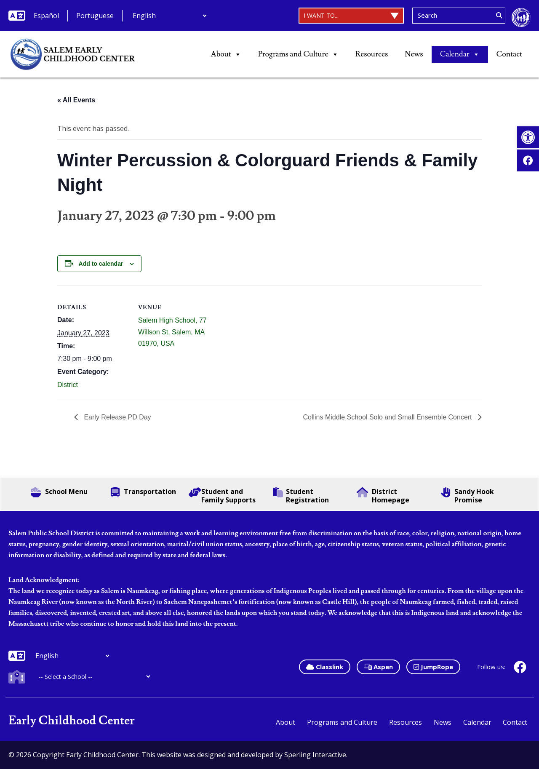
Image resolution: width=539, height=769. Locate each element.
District (67, 384)
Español (46, 15)
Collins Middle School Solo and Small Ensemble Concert (388, 417)
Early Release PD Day (116, 417)
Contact (509, 54)
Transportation (143, 492)
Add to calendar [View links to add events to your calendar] (101, 263)
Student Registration (301, 495)
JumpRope (433, 666)
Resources (371, 54)
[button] (528, 137)
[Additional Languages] (169, 16)
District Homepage (383, 495)
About (226, 54)
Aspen (378, 666)
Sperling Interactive (315, 754)
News (414, 54)
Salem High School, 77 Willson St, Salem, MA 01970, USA (172, 332)
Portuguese (95, 15)
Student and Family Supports (222, 495)
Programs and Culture (298, 54)
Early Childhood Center (71, 721)
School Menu (59, 492)
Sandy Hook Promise (467, 495)
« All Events (76, 100)
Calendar (460, 54)
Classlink (324, 666)
